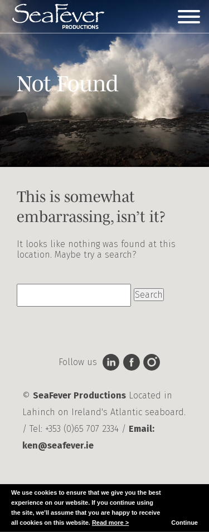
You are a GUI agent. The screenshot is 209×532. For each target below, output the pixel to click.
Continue (184, 522)
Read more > (110, 522)
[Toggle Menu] (189, 16)
